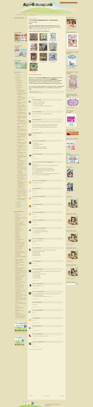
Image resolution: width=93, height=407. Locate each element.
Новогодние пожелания (19, 270)
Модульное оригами (19, 267)
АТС (16, 213)
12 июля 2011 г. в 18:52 (35, 306)
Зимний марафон (18, 239)
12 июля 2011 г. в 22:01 (35, 330)
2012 (17, 77)
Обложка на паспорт (19, 276)
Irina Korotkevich (35, 140)
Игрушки (17, 240)
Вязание (17, 227)
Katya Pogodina (35, 212)
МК (15, 266)
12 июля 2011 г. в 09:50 (35, 108)
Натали (33, 132)
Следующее (31, 395)
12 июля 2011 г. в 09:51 (35, 116)
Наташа (33, 325)
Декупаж (17, 230)
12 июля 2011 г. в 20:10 (35, 314)
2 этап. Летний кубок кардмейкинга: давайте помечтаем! (22, 156)
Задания (17, 236)
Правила (24, 14)
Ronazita (34, 302)
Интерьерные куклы (19, 245)
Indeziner (49, 405)
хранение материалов (19, 314)
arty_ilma (34, 204)
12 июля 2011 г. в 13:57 (35, 224)
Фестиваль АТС (18, 310)
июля (18, 89)
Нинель (33, 119)
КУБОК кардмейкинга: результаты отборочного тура (21, 186)
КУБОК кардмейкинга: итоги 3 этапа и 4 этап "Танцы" (21, 113)
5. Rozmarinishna (43, 52)
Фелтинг (16, 309)
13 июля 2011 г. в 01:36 (35, 346)
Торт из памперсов (19, 307)
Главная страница (18, 14)
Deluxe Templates (56, 404)
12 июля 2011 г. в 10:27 (35, 137)
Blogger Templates (47, 404)
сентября (18, 85)
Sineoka (33, 99)
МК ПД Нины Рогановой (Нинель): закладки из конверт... (21, 117)
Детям (16, 232)
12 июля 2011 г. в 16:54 (35, 265)
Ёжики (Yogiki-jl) (35, 228)
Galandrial (34, 333)
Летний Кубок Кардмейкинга (20, 256)
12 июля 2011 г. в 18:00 (35, 288)
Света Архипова (35, 196)
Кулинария (17, 255)
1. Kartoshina (33, 42)
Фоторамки (17, 313)
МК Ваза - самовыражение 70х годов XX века (21, 160)
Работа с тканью (18, 287)
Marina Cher (34, 283)
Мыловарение (18, 269)
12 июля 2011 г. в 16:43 (35, 257)
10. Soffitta (33, 71)
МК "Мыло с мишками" (21, 193)
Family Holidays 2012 (19, 317)
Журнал (16, 234)
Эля (33, 318)
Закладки (17, 237)
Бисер (16, 216)
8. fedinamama (43, 61)
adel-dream (34, 269)
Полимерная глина (19, 284)
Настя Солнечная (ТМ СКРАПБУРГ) (39, 161)
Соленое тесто (18, 301)
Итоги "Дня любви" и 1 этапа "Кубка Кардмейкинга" (21, 165)
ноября (18, 82)
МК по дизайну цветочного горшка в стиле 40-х (21, 146)
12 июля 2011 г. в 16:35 (35, 244)
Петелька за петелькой (19, 282)
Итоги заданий (18, 246)
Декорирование (18, 229)
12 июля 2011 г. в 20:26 (35, 322)
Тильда (16, 306)
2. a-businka (43, 42)
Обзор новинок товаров (19, 274)
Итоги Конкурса (18, 248)
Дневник (17, 233)
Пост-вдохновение (18, 286)
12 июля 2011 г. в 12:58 (35, 208)
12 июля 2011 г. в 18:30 (35, 298)
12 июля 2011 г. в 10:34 (35, 150)
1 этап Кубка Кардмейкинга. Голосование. (20, 172)
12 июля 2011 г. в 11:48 (35, 185)
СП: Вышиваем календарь (20, 303)
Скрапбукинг (17, 293)
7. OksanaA (33, 61)
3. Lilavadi (53, 42)
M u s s (33, 261)
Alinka (33, 188)
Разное (16, 289)
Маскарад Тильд (18, 264)
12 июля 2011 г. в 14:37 (35, 235)
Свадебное (17, 292)
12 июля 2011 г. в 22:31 (35, 338)
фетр (16, 311)
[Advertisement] (38, 386)
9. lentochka (53, 61)
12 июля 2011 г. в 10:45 (35, 158)
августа (18, 87)
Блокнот (16, 220)
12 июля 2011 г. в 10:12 (35, 129)
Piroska (33, 247)
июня (18, 201)
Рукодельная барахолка (32, 14)
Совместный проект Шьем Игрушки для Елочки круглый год (21, 299)
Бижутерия (17, 214)
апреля (18, 205)
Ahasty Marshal (35, 220)
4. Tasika (34, 52)
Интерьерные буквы (19, 242)
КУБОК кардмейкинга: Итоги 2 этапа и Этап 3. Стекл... (22, 130)
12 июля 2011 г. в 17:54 (35, 280)
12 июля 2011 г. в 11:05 (35, 177)
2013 (17, 75)
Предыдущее (62, 395)
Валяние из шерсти (19, 222)
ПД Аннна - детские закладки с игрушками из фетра (21, 106)
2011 (17, 79)
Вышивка (17, 226)
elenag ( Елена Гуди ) (36, 180)
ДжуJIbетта (34, 238)
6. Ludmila (53, 52)
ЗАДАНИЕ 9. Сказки (20, 189)
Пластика (17, 283)
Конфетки (17, 253)
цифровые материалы (19, 316)
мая (17, 203)
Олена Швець (35, 341)
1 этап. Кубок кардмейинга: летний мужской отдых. (21, 182)
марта (18, 206)
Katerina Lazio (35, 291)
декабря (18, 80)
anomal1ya (34, 310)
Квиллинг (17, 249)
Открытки (17, 280)
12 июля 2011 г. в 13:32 (35, 216)
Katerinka (34, 154)
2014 (17, 74)
